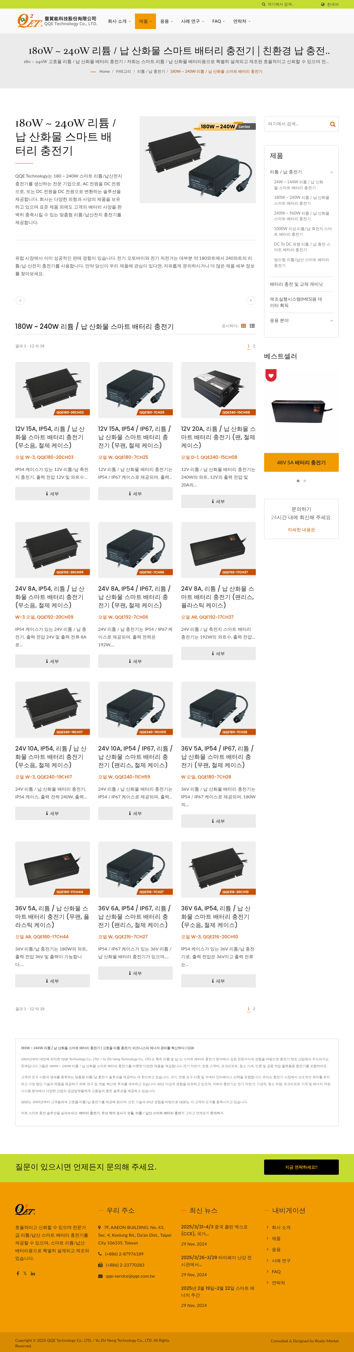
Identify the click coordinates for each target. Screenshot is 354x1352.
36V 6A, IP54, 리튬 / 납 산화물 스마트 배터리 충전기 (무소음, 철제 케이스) (216, 916)
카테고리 (123, 71)
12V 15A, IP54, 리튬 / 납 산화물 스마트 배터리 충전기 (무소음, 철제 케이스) (50, 437)
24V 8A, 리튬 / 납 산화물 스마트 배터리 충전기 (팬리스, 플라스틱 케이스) (217, 597)
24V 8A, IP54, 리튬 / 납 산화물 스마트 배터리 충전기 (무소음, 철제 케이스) (49, 597)
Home (105, 71)
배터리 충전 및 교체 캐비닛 (296, 283)
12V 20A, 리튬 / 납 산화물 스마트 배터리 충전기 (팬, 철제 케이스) (218, 437)
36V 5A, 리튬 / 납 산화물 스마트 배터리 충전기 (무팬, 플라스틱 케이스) (52, 916)
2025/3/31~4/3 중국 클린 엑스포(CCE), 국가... (214, 1228)
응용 (166, 21)
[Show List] (252, 325)
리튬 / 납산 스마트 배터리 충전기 (160, 1113)
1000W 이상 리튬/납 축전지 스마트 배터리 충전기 (303, 231)
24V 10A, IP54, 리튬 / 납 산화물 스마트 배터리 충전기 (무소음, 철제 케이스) (51, 756)
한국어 (333, 4)
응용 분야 (279, 320)
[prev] (20, 300)
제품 (145, 21)
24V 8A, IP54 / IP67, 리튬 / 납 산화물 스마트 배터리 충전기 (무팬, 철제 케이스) (134, 597)
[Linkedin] (33, 1271)
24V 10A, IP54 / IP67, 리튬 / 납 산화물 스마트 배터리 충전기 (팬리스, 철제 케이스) (135, 756)
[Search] (292, 4)
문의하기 (216, 1113)
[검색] (263, 4)
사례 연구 (192, 21)
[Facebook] (18, 1271)
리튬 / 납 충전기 (151, 71)
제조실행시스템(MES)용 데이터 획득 (296, 302)
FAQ (218, 21)
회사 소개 (119, 21)
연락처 (241, 21)
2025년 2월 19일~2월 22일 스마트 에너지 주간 (217, 1289)
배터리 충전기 (89, 1113)
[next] (250, 300)
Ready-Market (327, 1338)
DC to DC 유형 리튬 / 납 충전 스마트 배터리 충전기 (302, 247)
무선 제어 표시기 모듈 (117, 1113)
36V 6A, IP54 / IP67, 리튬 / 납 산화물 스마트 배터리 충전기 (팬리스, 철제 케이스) (134, 916)
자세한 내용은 (301, 530)
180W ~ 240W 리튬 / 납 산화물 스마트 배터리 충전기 (216, 71)
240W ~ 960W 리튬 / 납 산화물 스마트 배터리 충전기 (301, 216)
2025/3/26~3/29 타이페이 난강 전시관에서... (216, 1258)
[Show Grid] (243, 325)
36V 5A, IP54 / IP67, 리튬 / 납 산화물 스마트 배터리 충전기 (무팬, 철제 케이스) (217, 756)
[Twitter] (25, 1271)
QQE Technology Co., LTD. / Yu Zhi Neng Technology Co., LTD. (99, 1338)
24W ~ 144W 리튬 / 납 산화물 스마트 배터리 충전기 (298, 184)
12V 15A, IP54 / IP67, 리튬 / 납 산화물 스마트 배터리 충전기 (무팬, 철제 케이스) (134, 437)
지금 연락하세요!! (301, 1167)
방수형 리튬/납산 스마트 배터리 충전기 (301, 262)
